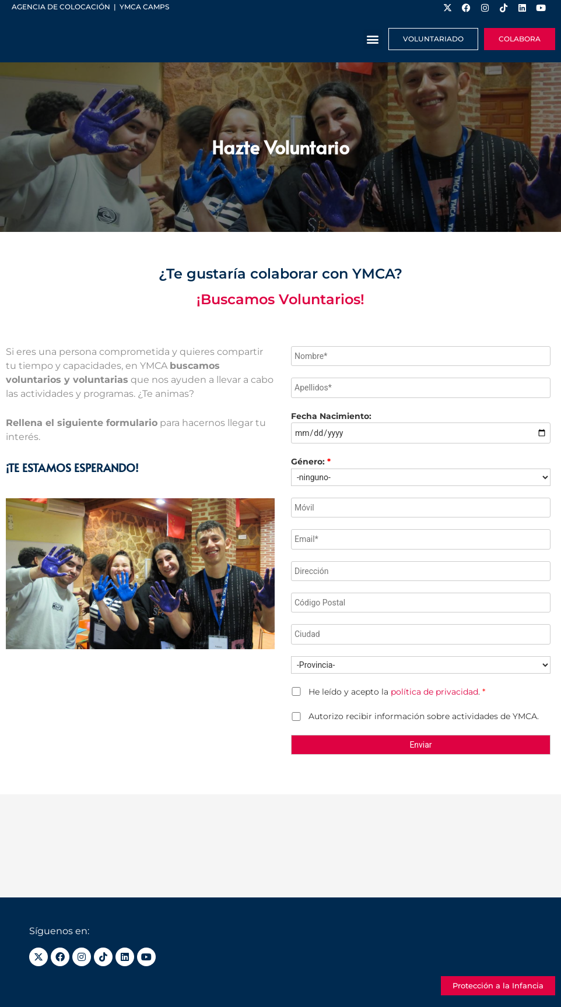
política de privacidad (434, 691)
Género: (311, 461)
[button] (373, 39)
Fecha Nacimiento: (331, 416)
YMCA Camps (144, 6)
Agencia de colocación (61, 6)
